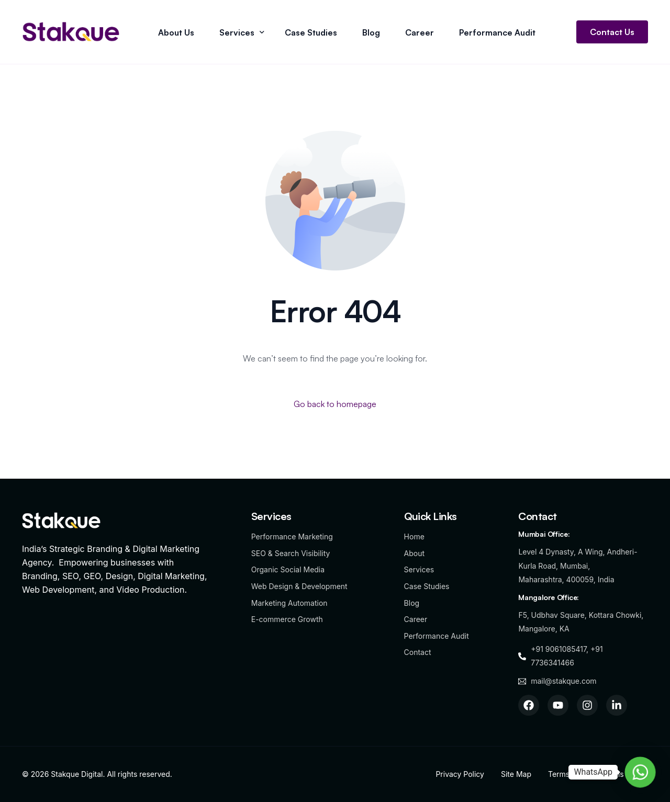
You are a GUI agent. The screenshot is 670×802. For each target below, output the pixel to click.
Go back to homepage (335, 404)
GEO (92, 576)
